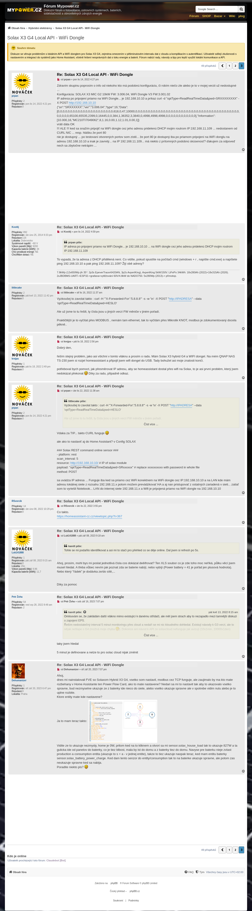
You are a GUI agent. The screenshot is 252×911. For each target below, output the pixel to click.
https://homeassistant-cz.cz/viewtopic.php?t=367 (89, 516)
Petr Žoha (17, 597)
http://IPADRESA (180, 298)
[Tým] (199, 872)
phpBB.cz (135, 891)
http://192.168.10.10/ (84, 463)
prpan (15, 96)
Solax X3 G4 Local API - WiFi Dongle (45, 37)
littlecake (17, 287)
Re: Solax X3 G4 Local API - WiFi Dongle (95, 74)
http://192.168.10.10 (82, 102)
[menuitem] (53, 28)
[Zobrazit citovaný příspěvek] (85, 612)
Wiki (232, 16)
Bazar (218, 16)
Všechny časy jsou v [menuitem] (224, 872)
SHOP (206, 16)
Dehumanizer (19, 680)
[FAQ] (189, 872)
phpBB (114, 883)
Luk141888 (18, 552)
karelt (71, 612)
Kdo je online (16, 856)
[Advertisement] (126, 188)
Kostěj (15, 227)
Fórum (194, 16)
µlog (241, 16)
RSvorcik (17, 501)
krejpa (15, 358)
